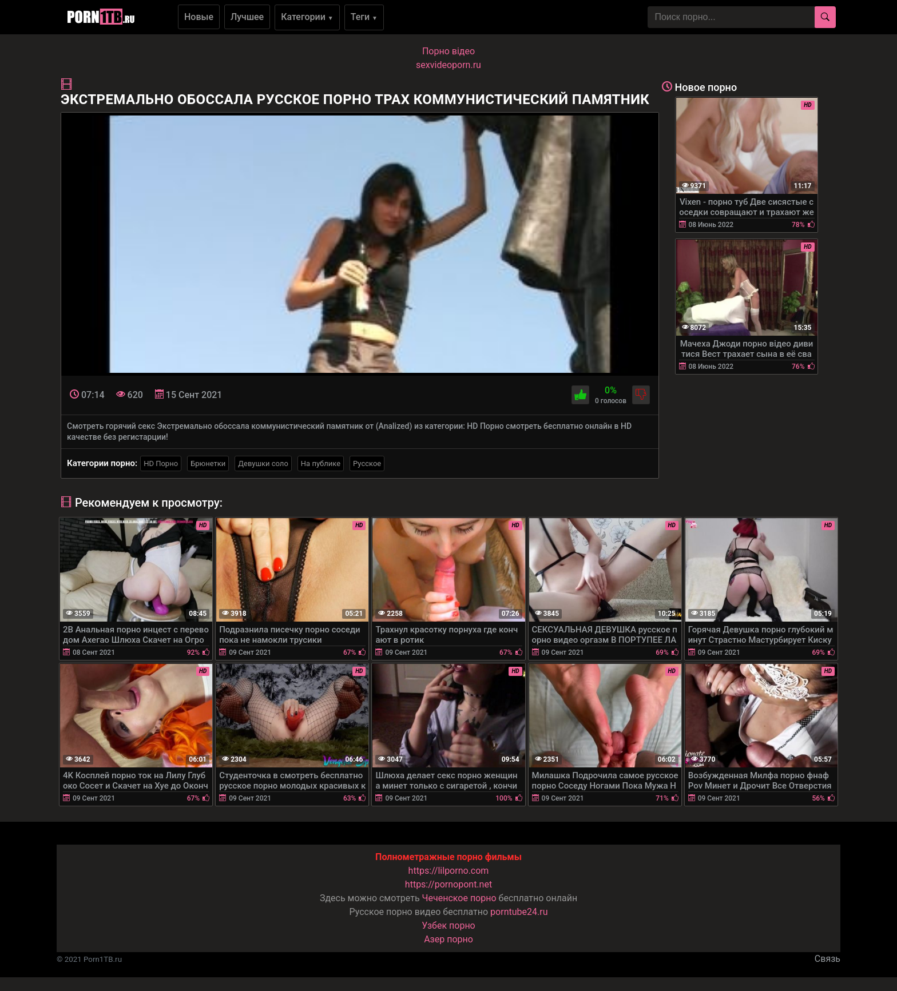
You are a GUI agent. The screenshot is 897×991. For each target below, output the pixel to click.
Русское (367, 463)
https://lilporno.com (448, 870)
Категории (307, 16)
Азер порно (448, 939)
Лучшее (247, 16)
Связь (827, 958)
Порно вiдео (448, 51)
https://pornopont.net (448, 884)
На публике (320, 463)
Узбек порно (448, 925)
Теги (364, 16)
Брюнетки (207, 463)
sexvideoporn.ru (448, 64)
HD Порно (161, 463)
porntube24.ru (518, 911)
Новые (198, 16)
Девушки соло (263, 463)
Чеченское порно (459, 898)
